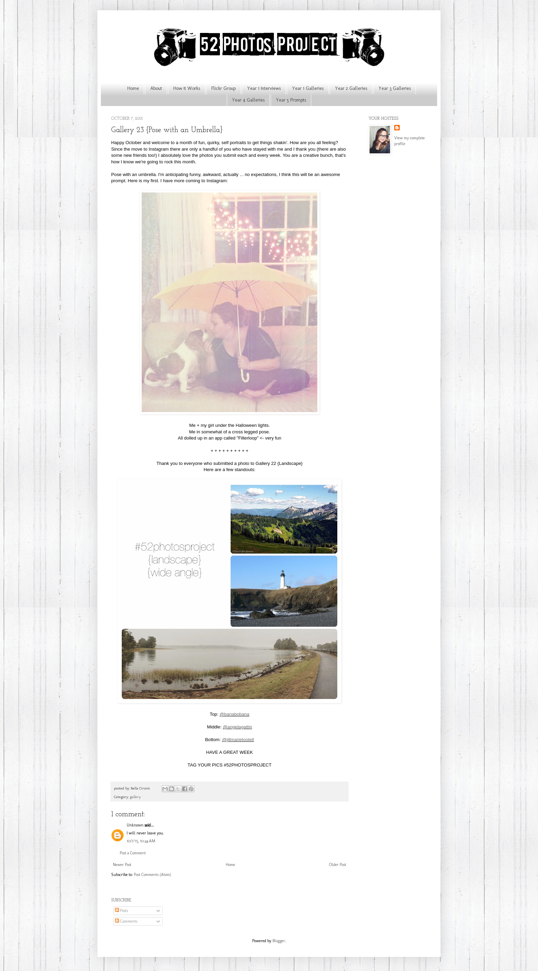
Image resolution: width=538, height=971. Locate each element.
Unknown (135, 825)
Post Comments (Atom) (152, 874)
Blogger (278, 940)
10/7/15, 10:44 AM (141, 841)
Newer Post (122, 864)
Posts (121, 910)
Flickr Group (223, 88)
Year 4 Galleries (248, 100)
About (156, 88)
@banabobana (234, 714)
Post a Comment (133, 853)
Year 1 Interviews (264, 88)
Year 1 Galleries (308, 88)
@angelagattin (237, 726)
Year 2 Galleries (351, 88)
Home (133, 88)
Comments (126, 921)
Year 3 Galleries (394, 88)
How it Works (186, 88)
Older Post (337, 864)
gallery (135, 797)
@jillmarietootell (238, 739)
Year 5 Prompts (291, 100)
